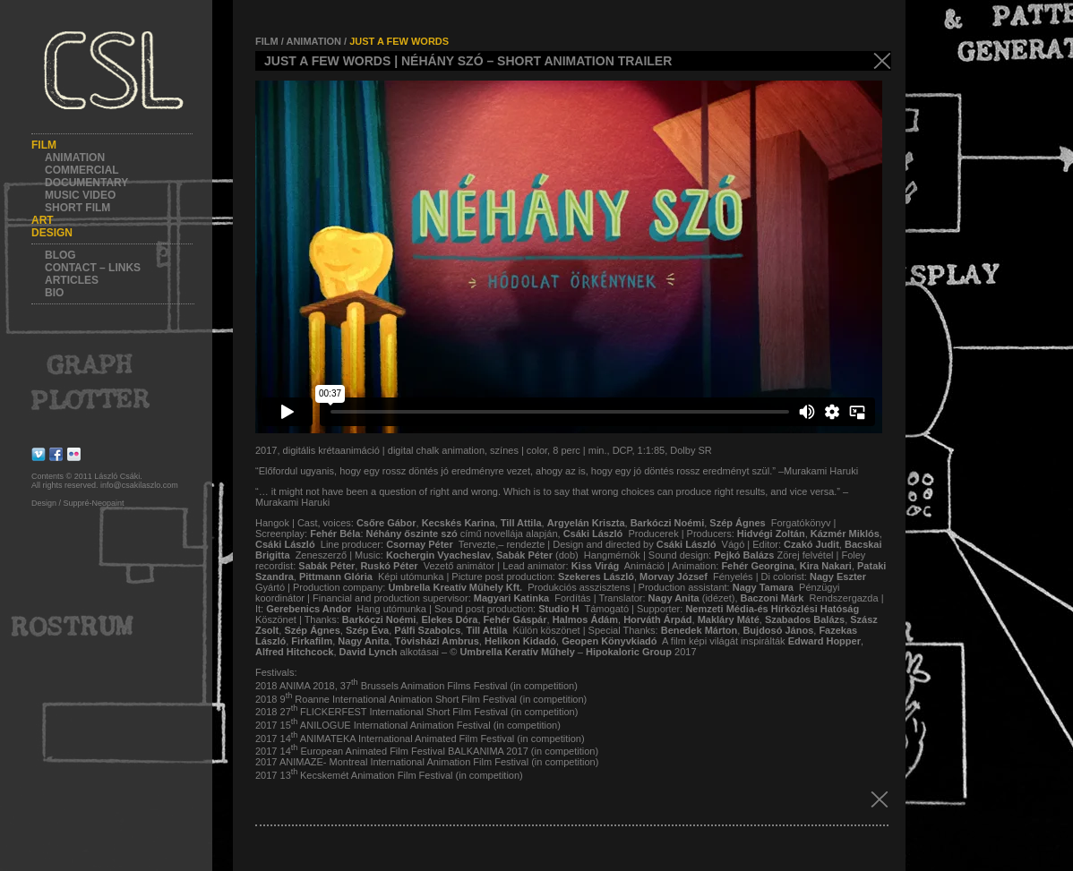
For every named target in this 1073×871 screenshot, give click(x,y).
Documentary (86, 182)
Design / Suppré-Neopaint (77, 503)
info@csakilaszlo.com (139, 485)
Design (52, 232)
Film (43, 145)
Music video (80, 195)
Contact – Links (93, 267)
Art (42, 220)
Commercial (82, 170)
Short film (77, 207)
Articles (72, 280)
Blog (60, 255)
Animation (75, 157)
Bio (54, 292)
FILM (267, 41)
